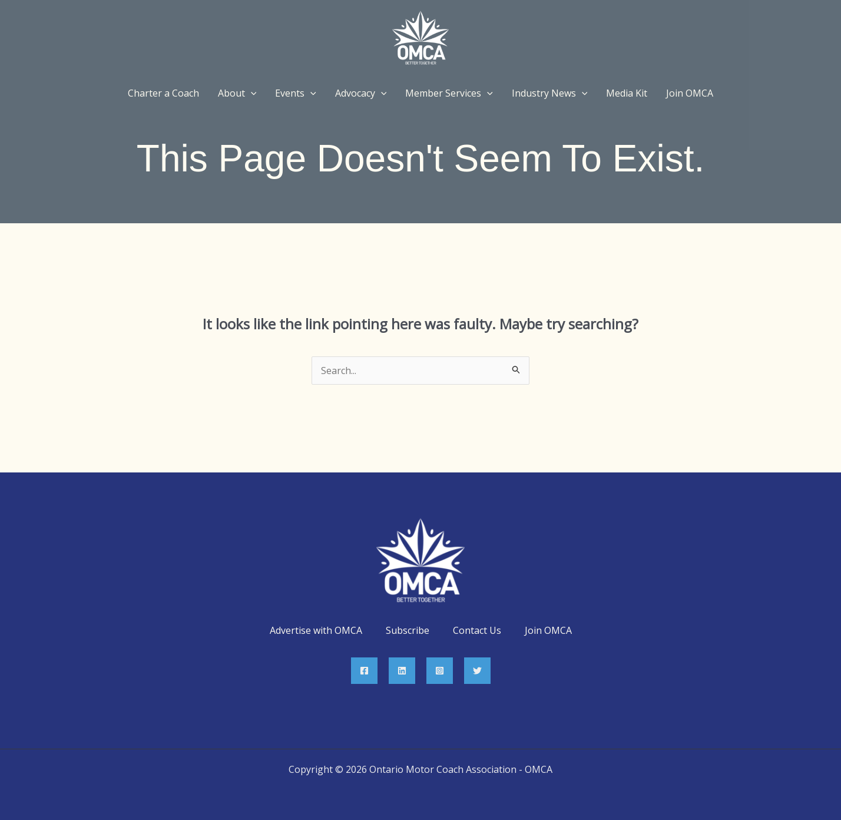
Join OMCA (548, 630)
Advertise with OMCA (316, 630)
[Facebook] (364, 670)
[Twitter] (477, 670)
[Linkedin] (402, 670)
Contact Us (477, 630)
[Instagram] (439, 670)
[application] (251, 93)
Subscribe (407, 630)
